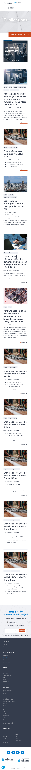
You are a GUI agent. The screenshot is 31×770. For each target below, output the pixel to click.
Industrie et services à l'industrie (8, 691)
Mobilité (5, 703)
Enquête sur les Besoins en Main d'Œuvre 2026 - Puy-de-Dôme (15, 475)
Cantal (16, 736)
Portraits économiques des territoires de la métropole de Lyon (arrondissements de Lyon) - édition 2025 (14, 316)
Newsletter (13, 622)
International (6, 681)
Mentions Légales (15, 767)
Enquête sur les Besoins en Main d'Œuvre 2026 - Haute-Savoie (15, 526)
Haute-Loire (6, 570)
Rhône (5, 194)
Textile (4, 717)
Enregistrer (22, 630)
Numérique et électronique (9, 701)
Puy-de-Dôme (7, 469)
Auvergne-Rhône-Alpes (8, 732)
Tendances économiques (9, 660)
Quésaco (5, 644)
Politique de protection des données (18, 768)
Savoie (5, 367)
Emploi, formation (15, 90)
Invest (10, 307)
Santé (10, 87)
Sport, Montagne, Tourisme (7, 706)
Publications (6, 657)
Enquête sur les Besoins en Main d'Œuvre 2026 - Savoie (15, 374)
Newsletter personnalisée (16, 625)
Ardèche (5, 736)
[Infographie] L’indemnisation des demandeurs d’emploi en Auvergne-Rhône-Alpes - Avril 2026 (15, 262)
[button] (3, 767)
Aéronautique (6, 715)
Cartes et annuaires (7, 662)
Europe (4, 679)
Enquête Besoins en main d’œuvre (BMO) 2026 (13, 154)
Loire (4, 740)
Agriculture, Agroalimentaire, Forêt (8, 699)
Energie (5, 696)
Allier (16, 734)
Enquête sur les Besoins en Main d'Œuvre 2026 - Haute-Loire (15, 577)
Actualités (5, 655)
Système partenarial (7, 646)
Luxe (4, 711)
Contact (7, 767)
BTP (4, 709)
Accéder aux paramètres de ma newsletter (15, 635)
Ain (4, 734)
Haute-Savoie (7, 519)
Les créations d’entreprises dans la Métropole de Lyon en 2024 (13, 204)
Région (5, 87)
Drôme (4, 738)
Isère (16, 738)
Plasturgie (11, 194)
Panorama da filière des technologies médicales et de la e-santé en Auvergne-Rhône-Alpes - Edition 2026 (14, 99)
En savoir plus (24, 122)
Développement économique (20, 87)
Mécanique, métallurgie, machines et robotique (8, 722)
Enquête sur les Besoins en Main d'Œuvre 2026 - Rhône (15, 424)
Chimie (4, 713)
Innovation (6, 90)
